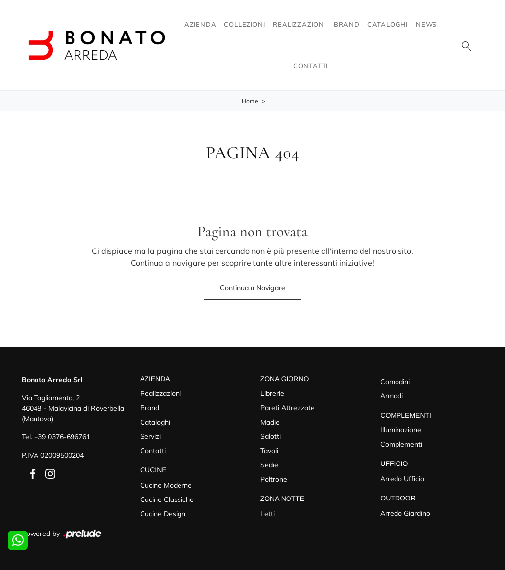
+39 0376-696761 (62, 436)
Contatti (310, 66)
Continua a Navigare (252, 288)
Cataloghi (387, 24)
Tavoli (269, 450)
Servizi (150, 436)
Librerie (272, 393)
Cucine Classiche (167, 499)
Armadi (391, 396)
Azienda (200, 24)
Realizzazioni (299, 24)
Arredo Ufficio (402, 478)
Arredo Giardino (405, 513)
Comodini (395, 381)
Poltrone (273, 479)
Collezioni (244, 24)
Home (250, 101)
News (426, 24)
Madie (270, 422)
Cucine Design (162, 513)
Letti (267, 513)
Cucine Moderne (166, 485)
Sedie (269, 465)
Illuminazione (400, 430)
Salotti (270, 436)
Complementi (401, 444)
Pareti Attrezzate (287, 407)
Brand (347, 24)
